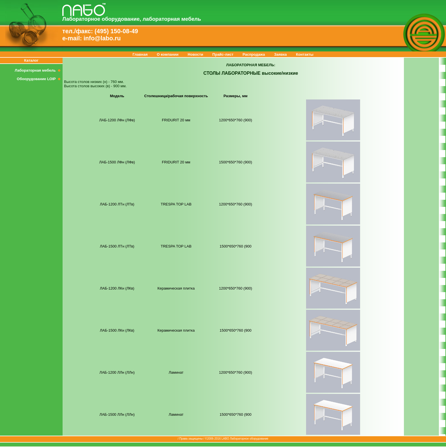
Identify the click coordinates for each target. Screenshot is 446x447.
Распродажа (254, 54)
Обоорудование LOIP (40, 79)
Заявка (280, 54)
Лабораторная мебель (39, 70)
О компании (167, 54)
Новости (195, 54)
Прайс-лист (223, 54)
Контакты (304, 54)
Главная (140, 54)
